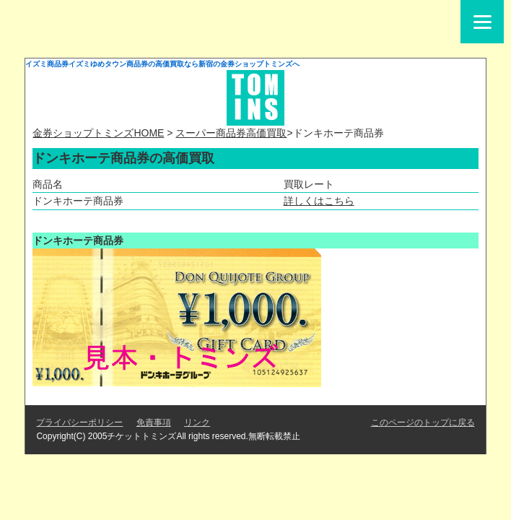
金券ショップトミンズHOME (98, 133)
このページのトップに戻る (423, 422)
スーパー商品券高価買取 (231, 133)
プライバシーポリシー (79, 422)
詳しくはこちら (319, 201)
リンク (197, 422)
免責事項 (153, 422)
